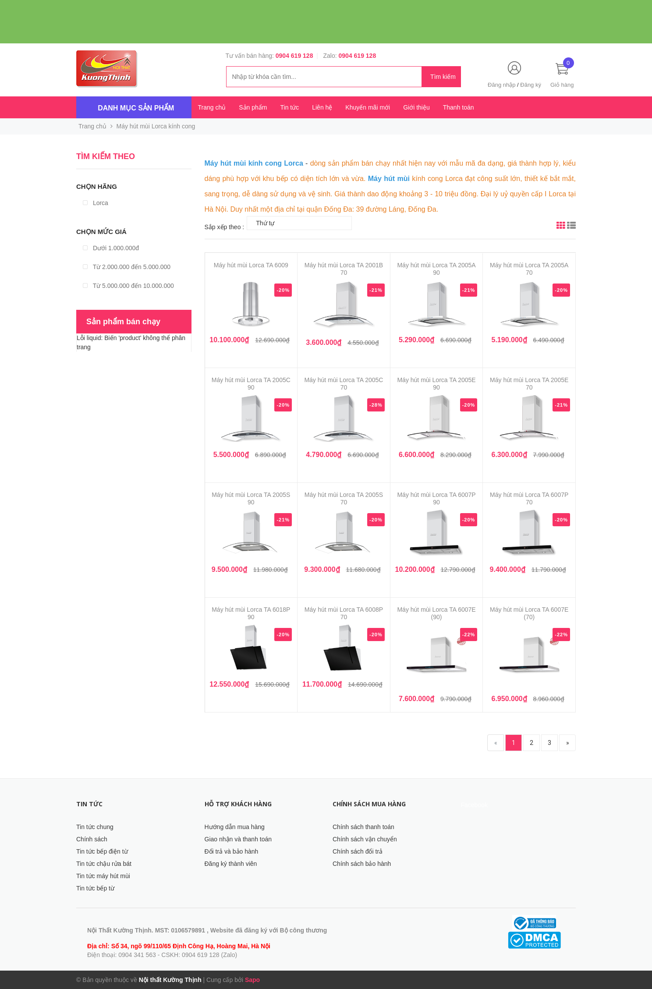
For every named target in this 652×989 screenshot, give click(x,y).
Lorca (95, 202)
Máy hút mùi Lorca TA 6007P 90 (436, 498)
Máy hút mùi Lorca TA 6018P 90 (251, 613)
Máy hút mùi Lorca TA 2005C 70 (343, 383)
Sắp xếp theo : (224, 226)
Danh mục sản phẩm (136, 108)
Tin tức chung (94, 826)
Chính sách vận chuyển (365, 839)
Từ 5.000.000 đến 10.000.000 (128, 285)
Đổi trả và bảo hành (232, 851)
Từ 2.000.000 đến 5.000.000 (126, 266)
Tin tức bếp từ (95, 888)
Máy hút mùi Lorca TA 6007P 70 (529, 498)
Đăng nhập (501, 85)
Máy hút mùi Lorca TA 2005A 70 (529, 269)
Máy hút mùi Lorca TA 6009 (251, 265)
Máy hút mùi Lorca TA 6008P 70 (344, 613)
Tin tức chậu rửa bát (103, 863)
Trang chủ (212, 107)
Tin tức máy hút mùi (103, 875)
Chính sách (91, 839)
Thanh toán (458, 107)
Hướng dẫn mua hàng (235, 826)
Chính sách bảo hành (362, 863)
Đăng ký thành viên (231, 863)
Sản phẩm (253, 107)
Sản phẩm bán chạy (123, 321)
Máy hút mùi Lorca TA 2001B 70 (344, 269)
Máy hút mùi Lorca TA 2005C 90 (251, 383)
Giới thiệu (416, 107)
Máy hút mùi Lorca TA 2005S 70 (344, 498)
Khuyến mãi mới (367, 107)
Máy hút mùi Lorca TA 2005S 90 (251, 498)
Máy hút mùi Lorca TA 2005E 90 (436, 383)
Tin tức (289, 107)
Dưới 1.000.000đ (111, 248)
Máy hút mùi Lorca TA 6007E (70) (529, 613)
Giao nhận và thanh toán (238, 839)
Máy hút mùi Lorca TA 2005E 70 (529, 383)
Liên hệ (322, 107)
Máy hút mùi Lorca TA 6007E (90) (436, 613)
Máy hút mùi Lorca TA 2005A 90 (436, 269)
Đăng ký (530, 85)
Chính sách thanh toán (363, 826)
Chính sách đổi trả (358, 851)
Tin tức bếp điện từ (102, 851)
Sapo (252, 979)
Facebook (474, 804)
